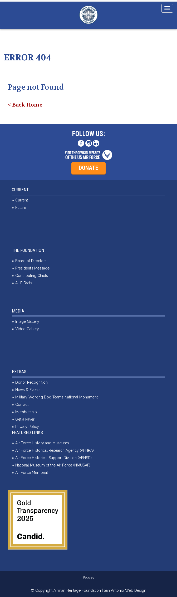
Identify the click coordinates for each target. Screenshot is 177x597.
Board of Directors (31, 261)
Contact (21, 404)
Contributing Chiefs (31, 275)
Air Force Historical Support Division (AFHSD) (53, 458)
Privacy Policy (27, 427)
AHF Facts (23, 283)
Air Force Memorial (31, 472)
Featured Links (27, 432)
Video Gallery (27, 329)
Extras (19, 371)
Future (20, 207)
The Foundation (28, 250)
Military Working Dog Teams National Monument (56, 397)
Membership (26, 412)
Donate (88, 168)
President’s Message (32, 268)
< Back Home (25, 105)
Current (20, 189)
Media (18, 311)
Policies (88, 577)
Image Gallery (27, 321)
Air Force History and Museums (42, 443)
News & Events (28, 390)
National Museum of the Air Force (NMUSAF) (52, 465)
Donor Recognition (31, 382)
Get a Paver (25, 419)
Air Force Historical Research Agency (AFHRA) (54, 450)
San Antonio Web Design (125, 590)
